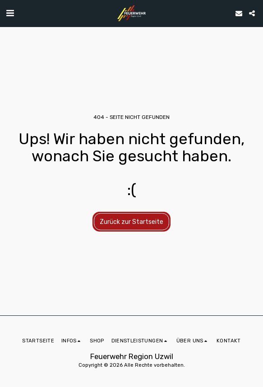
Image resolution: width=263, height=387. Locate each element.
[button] (10, 13)
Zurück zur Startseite (131, 222)
